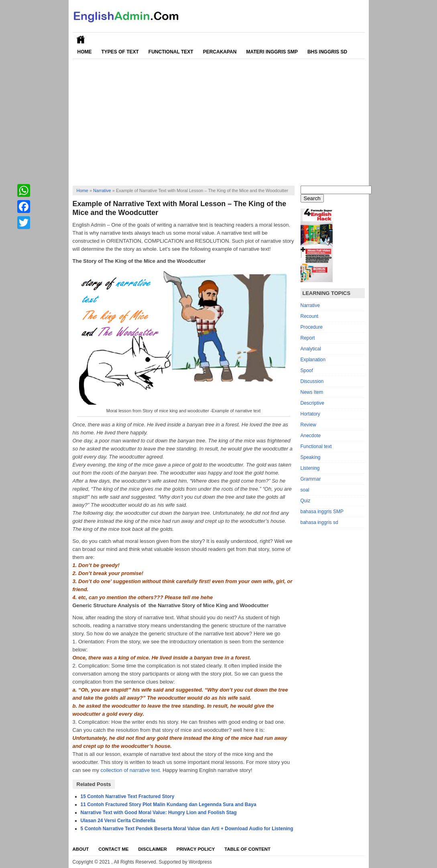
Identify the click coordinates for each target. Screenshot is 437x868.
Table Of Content (247, 849)
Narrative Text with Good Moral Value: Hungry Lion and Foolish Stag (159, 812)
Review (308, 425)
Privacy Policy (196, 849)
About (81, 849)
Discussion (312, 381)
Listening (310, 468)
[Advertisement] (219, 119)
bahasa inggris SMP (322, 511)
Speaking (311, 457)
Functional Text (170, 52)
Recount (310, 316)
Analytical (311, 349)
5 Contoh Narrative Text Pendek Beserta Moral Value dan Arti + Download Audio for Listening (187, 828)
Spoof (307, 370)
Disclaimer (152, 849)
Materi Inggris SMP (271, 52)
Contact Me (113, 849)
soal (305, 490)
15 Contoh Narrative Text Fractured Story (128, 796)
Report (308, 338)
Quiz (306, 501)
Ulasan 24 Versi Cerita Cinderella (118, 820)
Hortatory (310, 414)
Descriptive (312, 403)
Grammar (311, 479)
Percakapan (220, 52)
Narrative (102, 190)
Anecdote (311, 435)
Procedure (312, 327)
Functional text (316, 446)
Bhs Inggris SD (327, 52)
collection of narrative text (130, 770)
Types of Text (120, 52)
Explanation (313, 359)
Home (84, 52)
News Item (312, 392)
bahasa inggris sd (319, 522)
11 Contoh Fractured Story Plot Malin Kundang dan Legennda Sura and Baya (168, 804)
